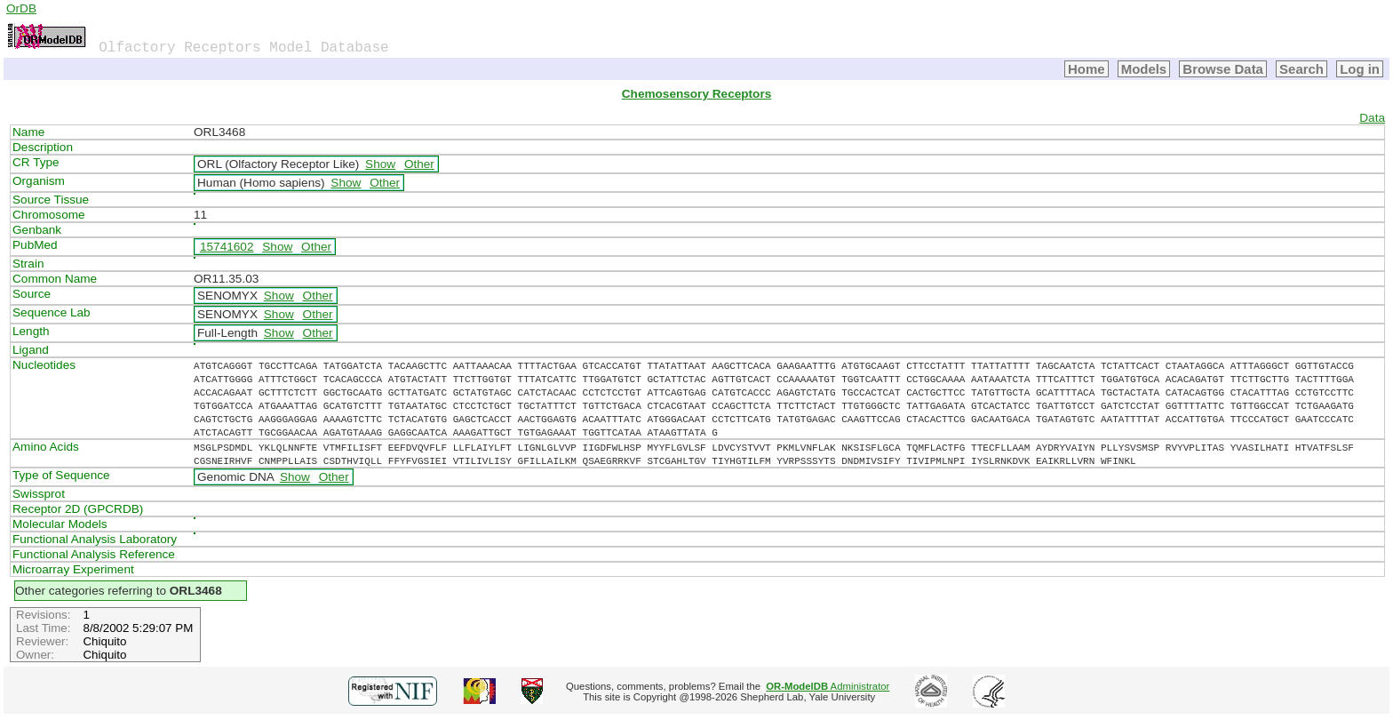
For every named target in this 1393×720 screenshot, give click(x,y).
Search (1301, 68)
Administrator (827, 686)
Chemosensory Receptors (696, 93)
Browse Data (1222, 68)
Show (380, 164)
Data (1372, 117)
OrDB (21, 8)
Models (1144, 68)
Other (419, 164)
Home (1086, 68)
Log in (1360, 68)
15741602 (226, 246)
